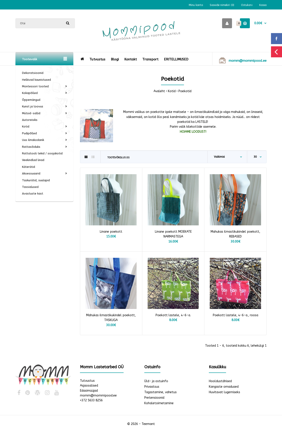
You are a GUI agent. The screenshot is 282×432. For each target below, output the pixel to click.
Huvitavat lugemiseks (224, 392)
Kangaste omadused (224, 387)
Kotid (172, 91)
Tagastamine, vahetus (160, 392)
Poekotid (184, 91)
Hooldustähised (220, 381)
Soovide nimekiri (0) (222, 5)
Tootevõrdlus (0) (118, 157)
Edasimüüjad (89, 391)
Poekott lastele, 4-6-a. (173, 315)
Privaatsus (151, 387)
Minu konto (196, 5)
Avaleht (159, 91)
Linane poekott (111, 232)
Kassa (263, 5)
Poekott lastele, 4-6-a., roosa (235, 315)
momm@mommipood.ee (98, 395)
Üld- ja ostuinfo (156, 381)
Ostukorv (246, 5)
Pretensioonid (154, 398)
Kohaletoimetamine (159, 403)
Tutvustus (87, 381)
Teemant (148, 424)
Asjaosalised (89, 385)
